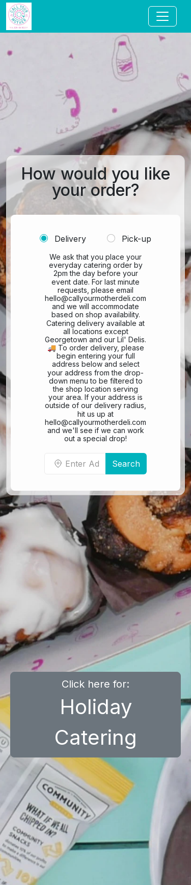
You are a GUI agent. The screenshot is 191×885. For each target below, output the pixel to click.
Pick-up (129, 238)
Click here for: (95, 714)
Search (126, 464)
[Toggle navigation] (162, 16)
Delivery (63, 238)
